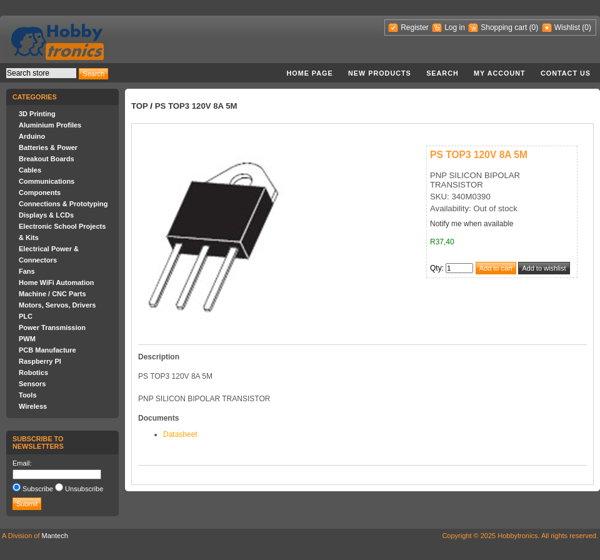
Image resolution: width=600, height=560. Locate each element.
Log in (454, 27)
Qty (436, 268)
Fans (27, 271)
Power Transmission (52, 327)
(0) (534, 27)
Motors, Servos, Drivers (57, 305)
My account (500, 73)
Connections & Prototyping (63, 204)
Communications (46, 181)
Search (442, 73)
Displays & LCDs (46, 215)
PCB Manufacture (47, 350)
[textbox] (41, 73)
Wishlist (567, 27)
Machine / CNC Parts (52, 294)
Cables (30, 170)
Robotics (33, 372)
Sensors (32, 384)
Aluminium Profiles (50, 125)
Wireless (33, 406)
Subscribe (37, 488)
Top (139, 106)
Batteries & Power (48, 147)
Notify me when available (471, 223)
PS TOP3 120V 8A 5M (196, 106)
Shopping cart (504, 27)
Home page (309, 73)
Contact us (566, 73)
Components (40, 192)
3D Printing (37, 114)
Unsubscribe (84, 488)
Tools (28, 395)
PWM (27, 338)
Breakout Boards (46, 158)
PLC (25, 316)
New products (379, 73)
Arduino (32, 136)
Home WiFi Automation (56, 282)
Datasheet (180, 434)
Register (415, 27)
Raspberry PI (40, 361)
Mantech (55, 535)
